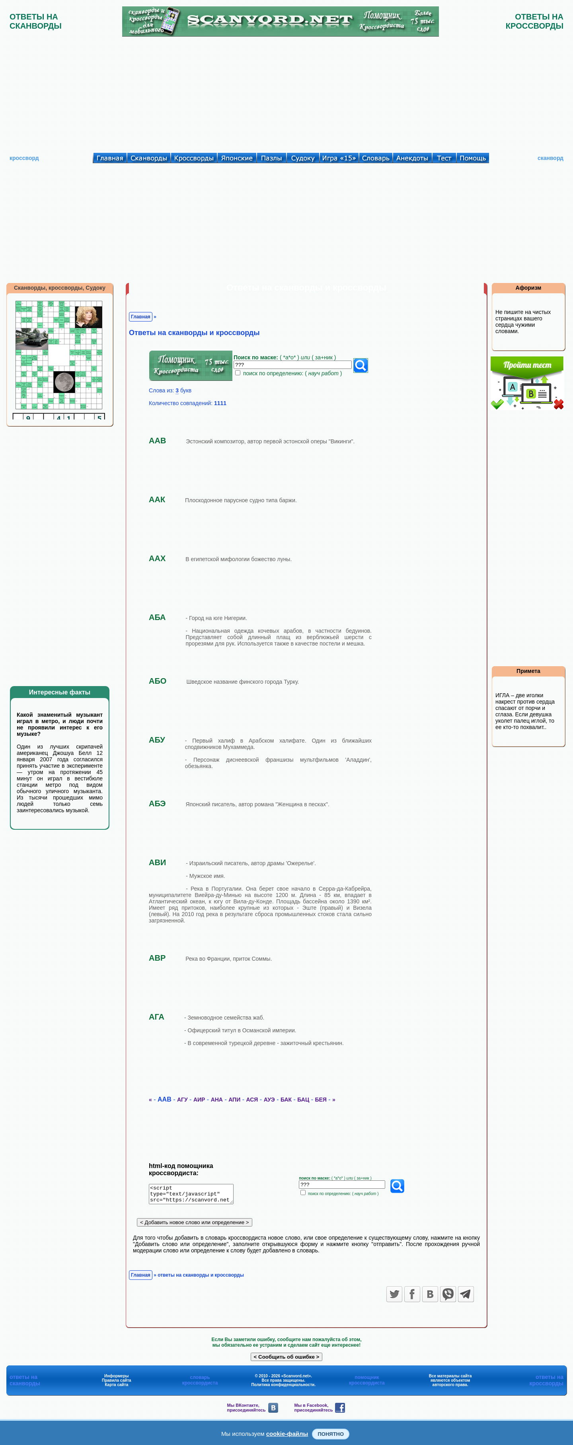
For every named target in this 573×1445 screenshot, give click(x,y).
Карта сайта (116, 1387)
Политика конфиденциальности (282, 1387)
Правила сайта (116, 1383)
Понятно (331, 1434)
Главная (140, 317)
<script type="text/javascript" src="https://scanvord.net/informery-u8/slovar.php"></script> (196, 1195)
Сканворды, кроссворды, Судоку (59, 288)
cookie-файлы (287, 1433)
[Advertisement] (286, 92)
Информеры (116, 1379)
